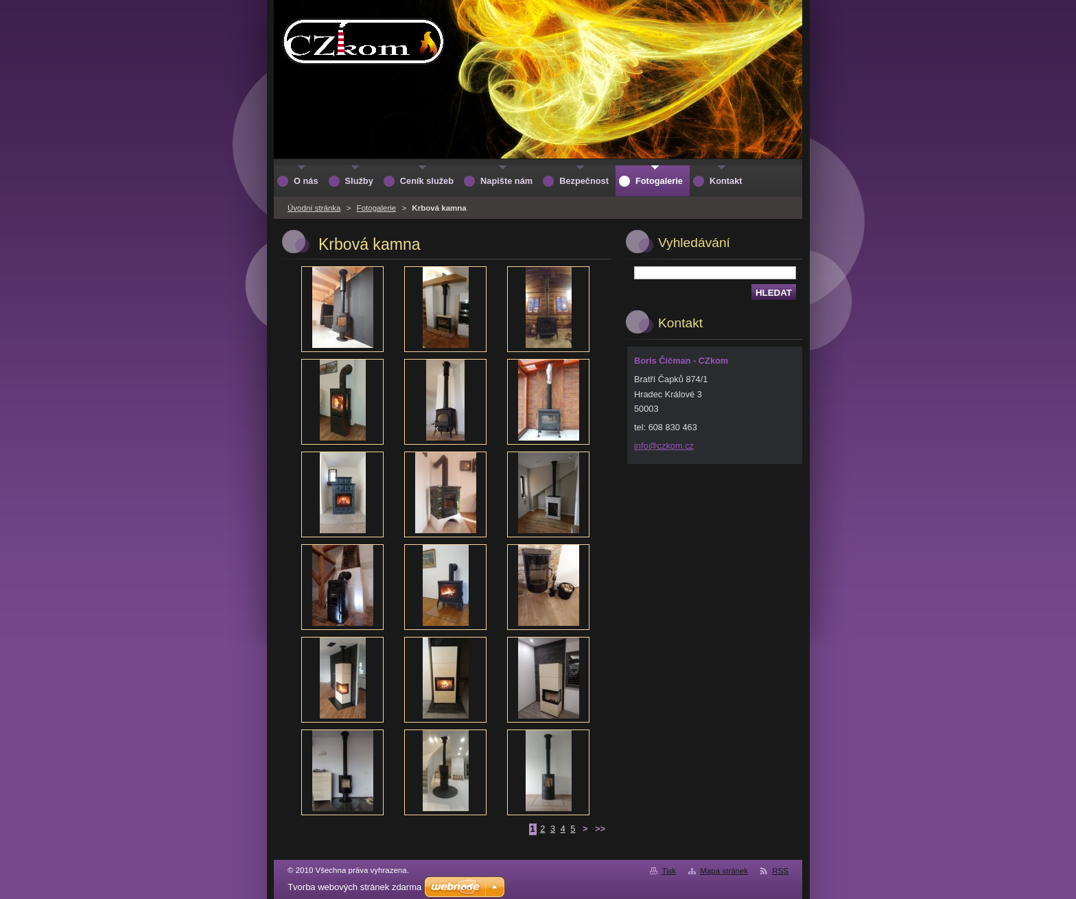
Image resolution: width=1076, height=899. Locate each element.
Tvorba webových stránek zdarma (354, 887)
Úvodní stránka (314, 208)
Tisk (669, 871)
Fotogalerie (377, 208)
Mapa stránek (724, 871)
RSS (780, 871)
